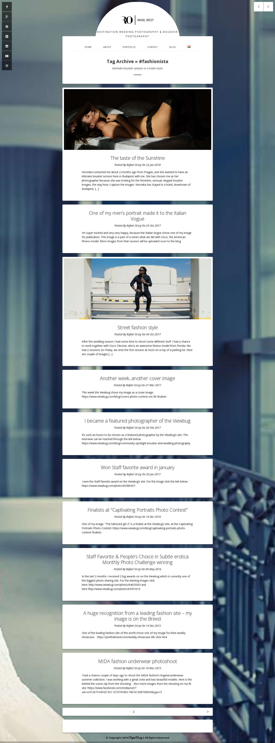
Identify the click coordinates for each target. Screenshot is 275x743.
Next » (208, 712)
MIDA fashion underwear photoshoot (137, 661)
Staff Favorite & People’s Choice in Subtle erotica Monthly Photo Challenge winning (137, 559)
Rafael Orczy (134, 165)
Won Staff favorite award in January (137, 467)
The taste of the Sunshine (137, 158)
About (107, 47)
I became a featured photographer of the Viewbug (137, 420)
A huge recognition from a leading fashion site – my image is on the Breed (137, 616)
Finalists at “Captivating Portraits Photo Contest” (138, 510)
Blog (172, 47)
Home (88, 47)
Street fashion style (137, 327)
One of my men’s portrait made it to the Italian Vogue (137, 216)
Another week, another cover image (137, 378)
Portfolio (129, 47)
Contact (152, 47)
